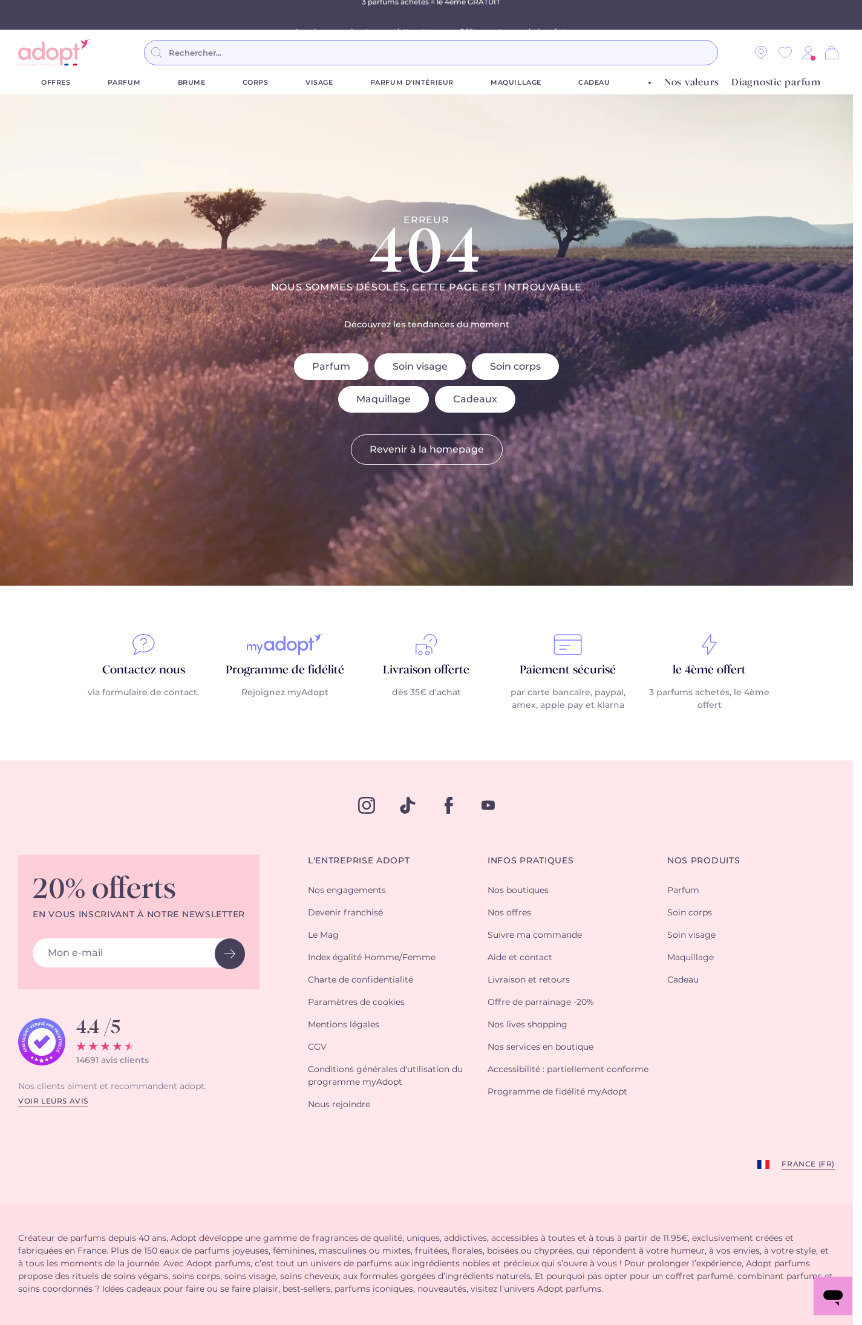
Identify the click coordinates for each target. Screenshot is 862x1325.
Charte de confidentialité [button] (360, 980)
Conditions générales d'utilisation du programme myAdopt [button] (385, 1076)
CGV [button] (317, 1047)
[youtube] (488, 805)
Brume (192, 82)
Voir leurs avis (53, 1101)
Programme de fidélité (285, 670)
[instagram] (366, 805)
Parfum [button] (683, 890)
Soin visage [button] (691, 935)
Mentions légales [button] (343, 1025)
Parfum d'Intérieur (412, 82)
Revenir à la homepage (427, 449)
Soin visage (420, 366)
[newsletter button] (230, 953)
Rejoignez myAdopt (284, 693)
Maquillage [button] (690, 958)
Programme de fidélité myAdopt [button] (557, 1092)
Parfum (124, 82)
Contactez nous (143, 670)
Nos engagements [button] (347, 890)
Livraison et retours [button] (529, 980)
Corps (256, 82)
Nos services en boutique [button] (540, 1047)
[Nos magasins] (760, 52)
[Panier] (832, 53)
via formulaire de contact (142, 693)
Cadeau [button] (683, 980)
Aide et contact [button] (520, 958)
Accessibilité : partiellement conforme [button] (568, 1069)
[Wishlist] (785, 52)
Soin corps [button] (689, 913)
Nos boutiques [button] (518, 890)
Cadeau (594, 82)
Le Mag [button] (323, 935)
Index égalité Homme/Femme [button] (372, 958)
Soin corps (515, 366)
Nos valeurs (691, 82)
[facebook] (448, 805)
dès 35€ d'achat (426, 693)
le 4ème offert (709, 670)
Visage (319, 82)
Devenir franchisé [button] (345, 913)
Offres (55, 82)
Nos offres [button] (509, 913)
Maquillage (516, 82)
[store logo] (54, 52)
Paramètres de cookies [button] (356, 1002)
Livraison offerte (426, 670)
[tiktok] (407, 805)
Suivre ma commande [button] (535, 935)
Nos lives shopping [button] (527, 1025)
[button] (808, 52)
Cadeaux (475, 399)
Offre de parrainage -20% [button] (541, 1002)
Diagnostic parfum (776, 82)
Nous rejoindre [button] (339, 1105)
